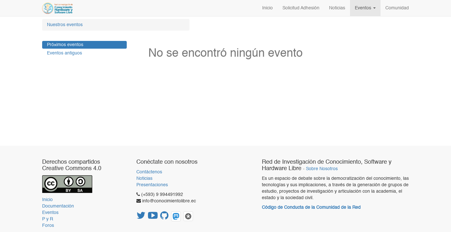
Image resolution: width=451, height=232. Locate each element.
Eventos (50, 212)
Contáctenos (149, 172)
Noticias (144, 178)
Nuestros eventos (65, 25)
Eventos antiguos (64, 53)
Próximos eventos (65, 45)
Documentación (58, 206)
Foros (48, 225)
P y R (47, 219)
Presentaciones (152, 185)
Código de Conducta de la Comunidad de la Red (311, 207)
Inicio (47, 200)
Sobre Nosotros (322, 169)
